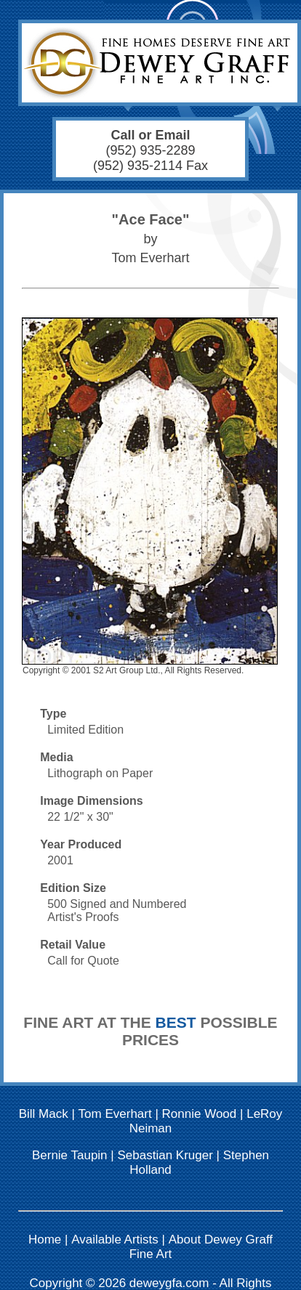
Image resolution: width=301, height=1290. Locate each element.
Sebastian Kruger (164, 1155)
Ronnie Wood (199, 1114)
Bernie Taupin (70, 1155)
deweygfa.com (169, 1283)
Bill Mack (43, 1114)
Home (44, 1239)
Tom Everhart (115, 1114)
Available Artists (114, 1239)
